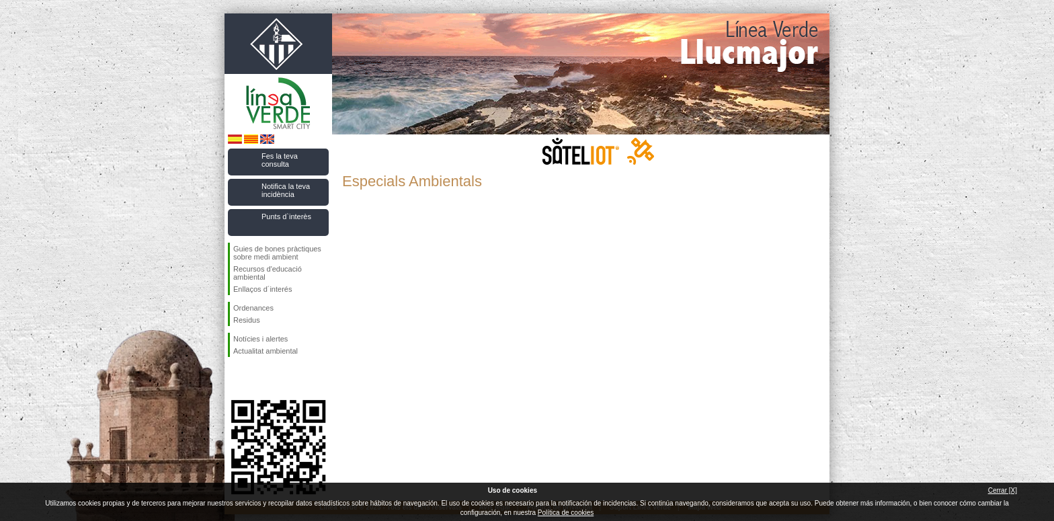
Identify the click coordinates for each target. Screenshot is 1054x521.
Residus (246, 320)
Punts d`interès (286, 216)
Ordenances (253, 308)
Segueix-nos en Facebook (236, 378)
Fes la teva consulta (279, 160)
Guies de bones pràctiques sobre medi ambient (277, 253)
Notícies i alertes (260, 339)
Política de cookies (566, 512)
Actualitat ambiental (265, 351)
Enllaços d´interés (262, 289)
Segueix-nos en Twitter (258, 378)
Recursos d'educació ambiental (267, 273)
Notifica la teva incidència (285, 190)
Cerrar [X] (1002, 490)
